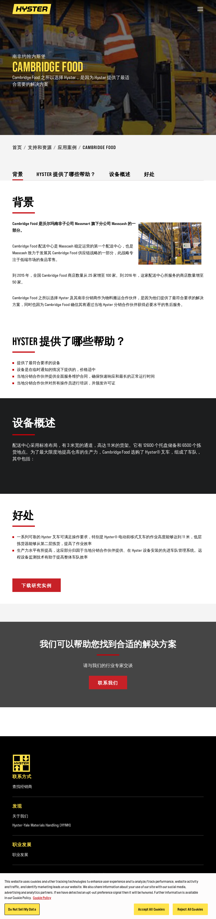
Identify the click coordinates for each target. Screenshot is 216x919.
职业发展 (20, 854)
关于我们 (20, 816)
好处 (149, 174)
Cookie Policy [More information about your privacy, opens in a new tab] (42, 899)
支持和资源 (40, 147)
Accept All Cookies (151, 910)
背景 (17, 174)
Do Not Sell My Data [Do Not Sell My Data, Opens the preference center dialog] (22, 910)
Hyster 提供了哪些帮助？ (66, 174)
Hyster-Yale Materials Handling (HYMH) (41, 825)
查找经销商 (22, 786)
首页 (17, 147)
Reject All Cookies (190, 910)
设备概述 (119, 174)
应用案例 (67, 147)
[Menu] (200, 9)
